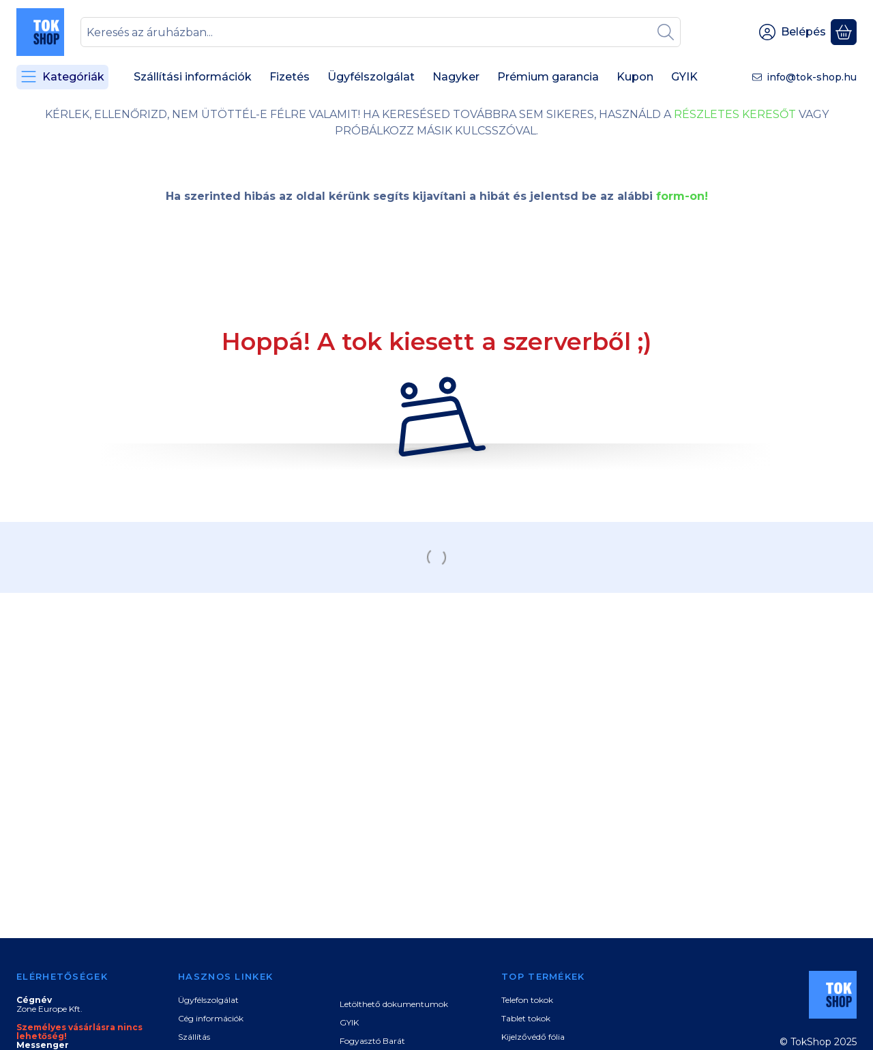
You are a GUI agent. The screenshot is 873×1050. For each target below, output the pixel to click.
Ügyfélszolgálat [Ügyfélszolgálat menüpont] (371, 76)
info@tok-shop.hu (812, 77)
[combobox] (380, 32)
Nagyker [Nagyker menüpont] (455, 76)
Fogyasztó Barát (372, 1040)
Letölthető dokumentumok (394, 1004)
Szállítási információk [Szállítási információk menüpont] (193, 76)
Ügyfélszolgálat (208, 999)
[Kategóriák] (62, 77)
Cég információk (210, 1018)
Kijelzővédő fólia (533, 1036)
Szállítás (194, 1036)
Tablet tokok (525, 1018)
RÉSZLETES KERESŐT (735, 114)
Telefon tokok (527, 999)
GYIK (349, 1022)
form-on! (682, 196)
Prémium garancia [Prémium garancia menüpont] (548, 76)
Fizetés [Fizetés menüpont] (289, 76)
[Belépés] (792, 32)
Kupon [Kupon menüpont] (635, 76)
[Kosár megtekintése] (844, 32)
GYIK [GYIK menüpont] (684, 76)
